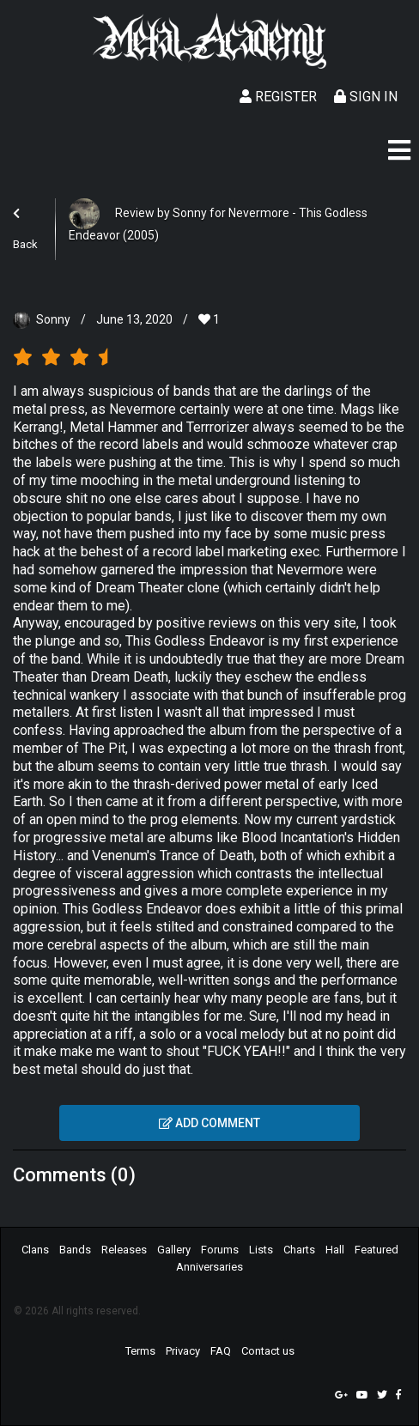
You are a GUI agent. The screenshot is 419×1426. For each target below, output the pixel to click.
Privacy (183, 1350)
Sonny (53, 319)
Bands (75, 1249)
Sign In (366, 96)
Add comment (209, 1123)
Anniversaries (209, 1266)
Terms (140, 1350)
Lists (261, 1249)
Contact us (268, 1350)
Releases (124, 1249)
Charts (299, 1249)
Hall (334, 1249)
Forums (220, 1249)
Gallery (174, 1249)
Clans (35, 1249)
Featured (376, 1249)
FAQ (220, 1350)
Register (278, 96)
